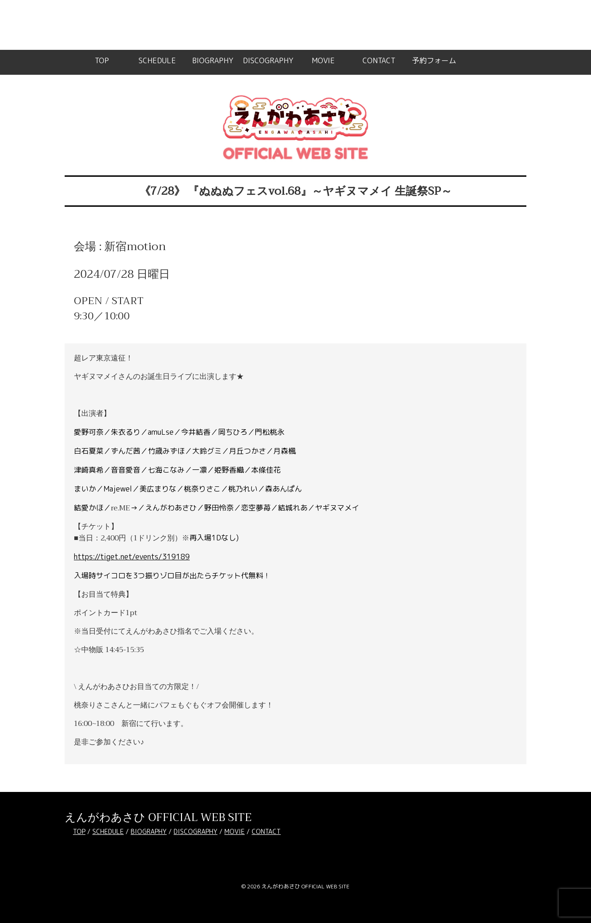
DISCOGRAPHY (268, 60)
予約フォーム (434, 60)
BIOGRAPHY (212, 60)
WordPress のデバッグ (143, 31)
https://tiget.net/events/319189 (132, 556)
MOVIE (323, 60)
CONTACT (378, 60)
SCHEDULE (157, 60)
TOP (102, 60)
